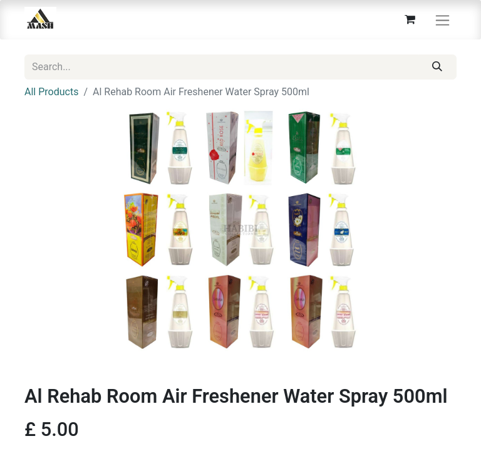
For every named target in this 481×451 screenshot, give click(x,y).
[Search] (437, 67)
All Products (51, 92)
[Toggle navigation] (442, 19)
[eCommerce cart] (409, 19)
